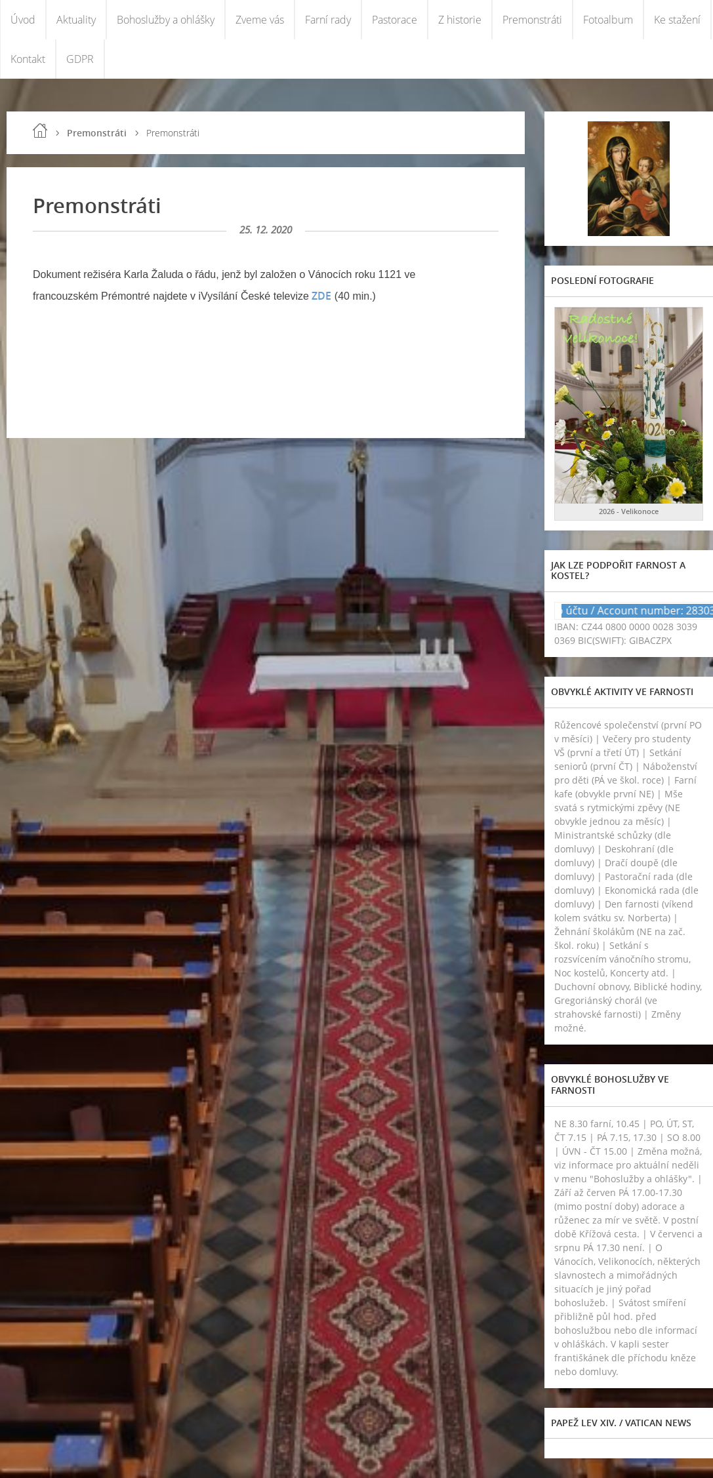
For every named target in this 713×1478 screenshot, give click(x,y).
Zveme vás (259, 19)
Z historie (459, 19)
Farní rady (328, 19)
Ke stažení (677, 19)
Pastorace (394, 19)
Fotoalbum (608, 19)
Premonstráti (532, 19)
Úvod (22, 19)
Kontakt (27, 59)
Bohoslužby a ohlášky (165, 19)
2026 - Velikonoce (629, 511)
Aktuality (76, 19)
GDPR (80, 59)
